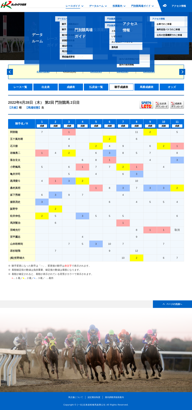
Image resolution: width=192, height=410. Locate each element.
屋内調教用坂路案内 (114, 397)
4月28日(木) (69, 72)
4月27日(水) (43, 72)
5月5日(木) (149, 72)
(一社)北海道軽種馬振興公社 (91, 405)
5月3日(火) (96, 72)
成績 (42, 126)
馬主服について (75, 397)
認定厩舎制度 (94, 397)
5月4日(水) (122, 72)
